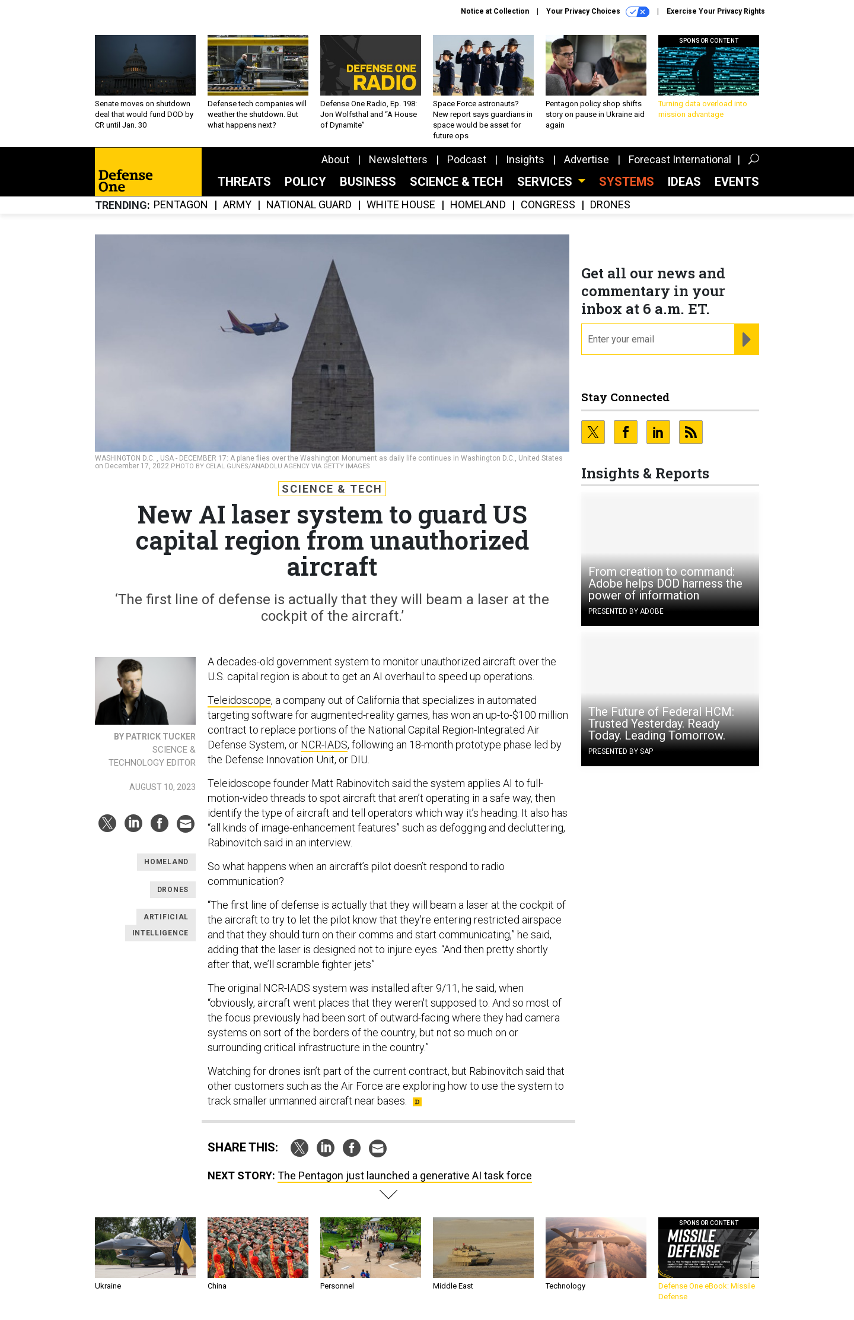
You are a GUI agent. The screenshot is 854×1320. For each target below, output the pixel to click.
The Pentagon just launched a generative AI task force (405, 1175)
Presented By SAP (620, 751)
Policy (305, 181)
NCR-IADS (324, 744)
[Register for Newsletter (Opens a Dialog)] (746, 339)
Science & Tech (456, 181)
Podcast (466, 159)
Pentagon (181, 205)
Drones (610, 205)
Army (237, 205)
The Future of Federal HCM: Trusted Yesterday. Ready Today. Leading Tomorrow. (661, 723)
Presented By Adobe (626, 611)
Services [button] (546, 181)
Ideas (684, 181)
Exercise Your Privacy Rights (716, 11)
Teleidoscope (239, 700)
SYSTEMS (626, 181)
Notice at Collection (495, 11)
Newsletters (398, 159)
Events (737, 181)
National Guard (309, 205)
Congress (548, 205)
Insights (525, 159)
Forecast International (680, 159)
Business (368, 181)
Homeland (478, 205)
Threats (244, 181)
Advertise (586, 159)
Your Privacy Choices (597, 12)
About (335, 159)
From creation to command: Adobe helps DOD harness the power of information (665, 583)
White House (401, 205)
